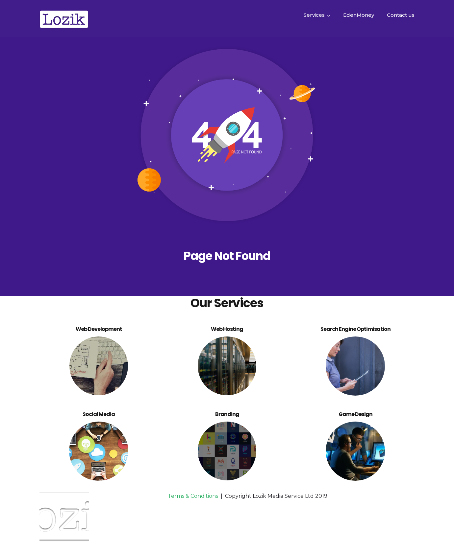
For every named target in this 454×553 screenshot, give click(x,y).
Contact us (401, 15)
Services (314, 15)
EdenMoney (358, 15)
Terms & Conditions (193, 496)
